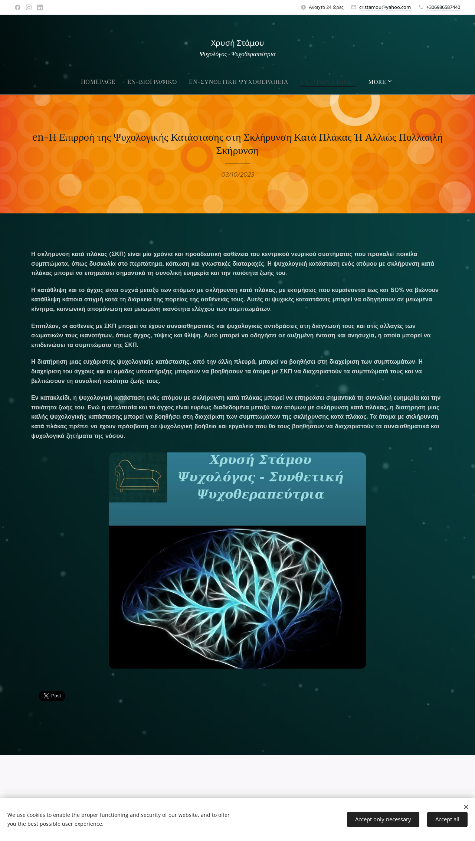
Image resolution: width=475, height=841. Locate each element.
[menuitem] (105, 81)
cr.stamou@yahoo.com (385, 7)
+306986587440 (443, 7)
